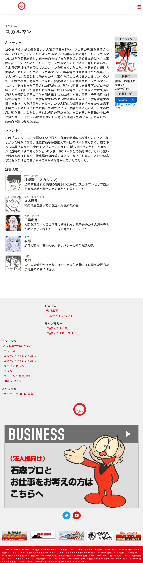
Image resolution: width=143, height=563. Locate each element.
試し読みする (126, 100)
